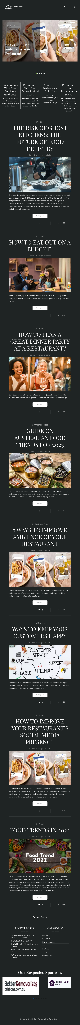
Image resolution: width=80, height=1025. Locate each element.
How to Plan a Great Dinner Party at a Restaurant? (40, 341)
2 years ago (38, 256)
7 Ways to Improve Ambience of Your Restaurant (40, 536)
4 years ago (38, 550)
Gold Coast (46, 949)
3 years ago (38, 451)
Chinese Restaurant (49, 942)
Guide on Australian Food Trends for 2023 (40, 437)
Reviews (41, 623)
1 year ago (39, 155)
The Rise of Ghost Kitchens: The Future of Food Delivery (40, 138)
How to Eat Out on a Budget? (40, 245)
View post (40, 216)
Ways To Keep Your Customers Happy (40, 632)
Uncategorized (41, 424)
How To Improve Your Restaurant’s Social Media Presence (40, 731)
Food (41, 122)
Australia (45, 935)
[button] (34, 998)
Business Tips (10, 25)
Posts (40, 917)
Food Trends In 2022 (40, 830)
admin (48, 155)
